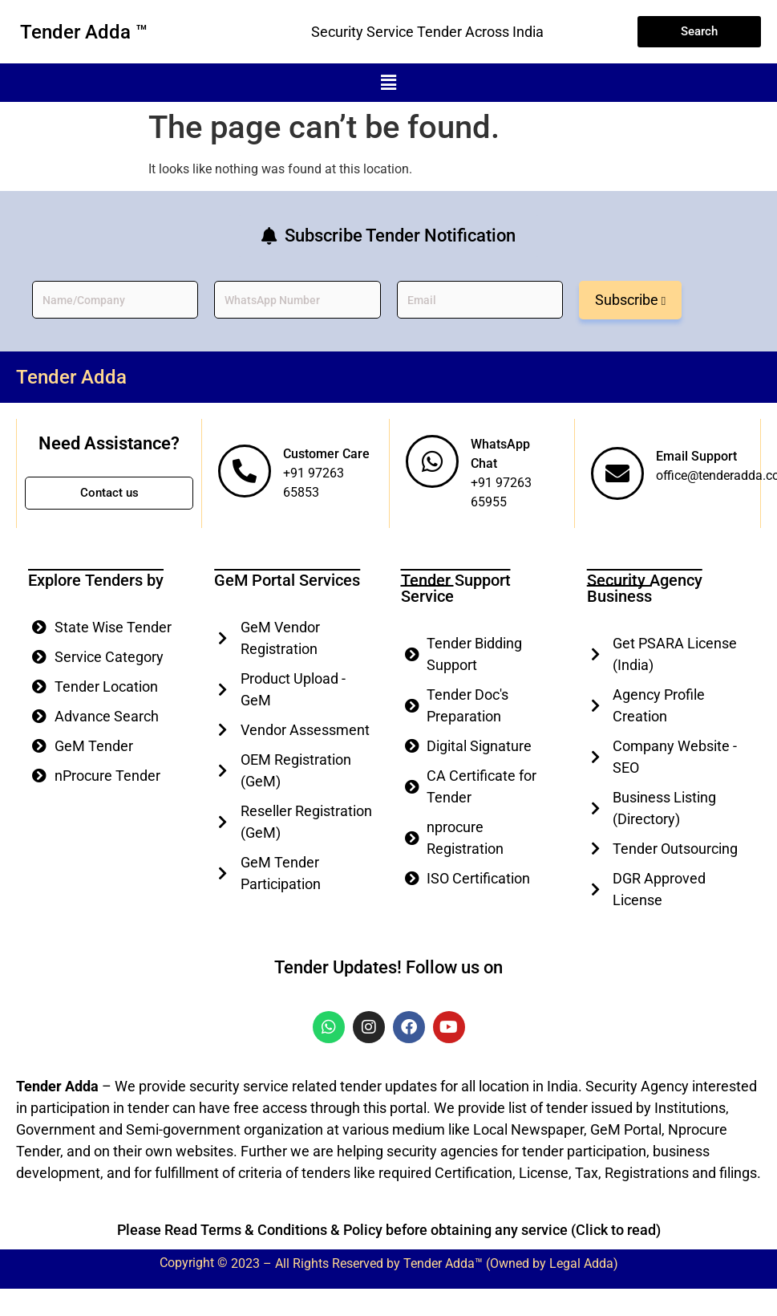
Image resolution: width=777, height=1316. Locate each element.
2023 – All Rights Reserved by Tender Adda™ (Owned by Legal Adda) (424, 1263)
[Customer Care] (244, 471)
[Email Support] (617, 473)
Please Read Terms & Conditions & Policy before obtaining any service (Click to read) (389, 1229)
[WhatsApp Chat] (432, 461)
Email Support (696, 456)
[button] (388, 82)
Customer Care (326, 453)
